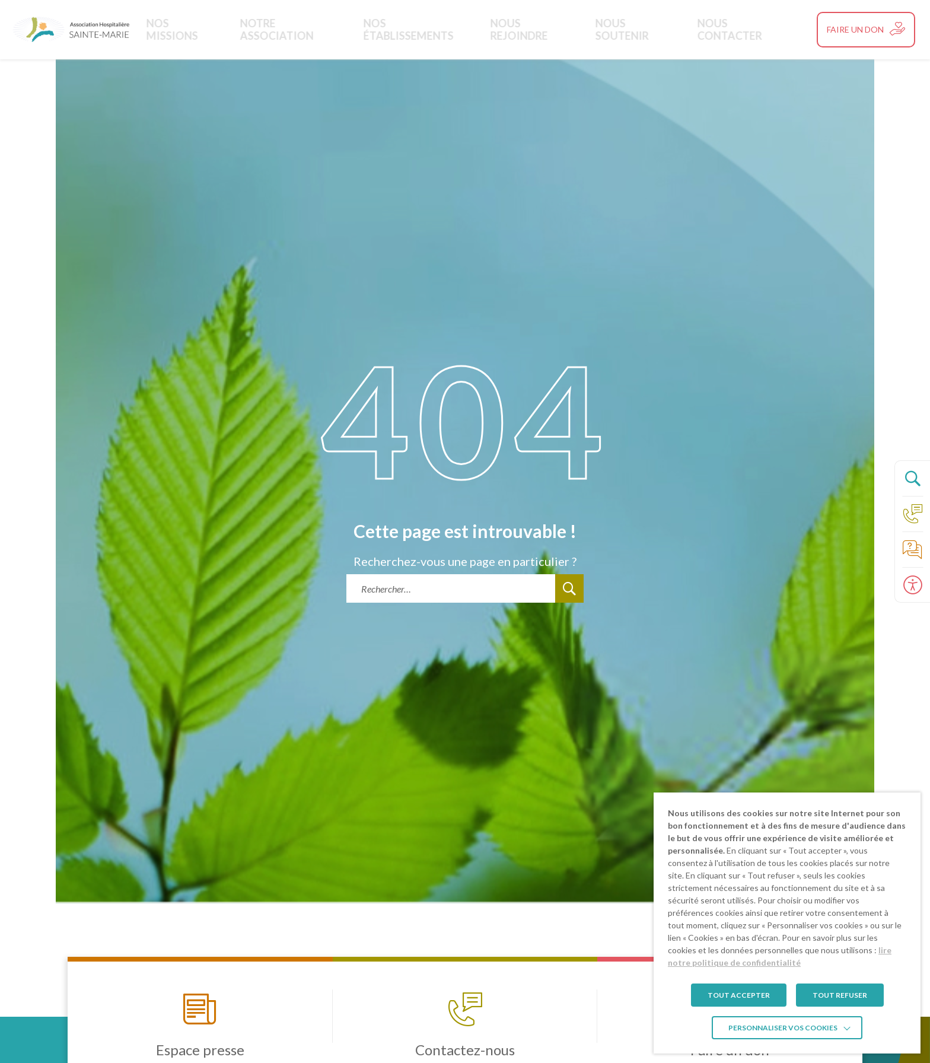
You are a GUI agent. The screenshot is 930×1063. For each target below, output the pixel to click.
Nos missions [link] (216, 29)
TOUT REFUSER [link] (840, 995)
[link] (71, 30)
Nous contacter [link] (723, 29)
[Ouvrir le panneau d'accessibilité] (912, 585)
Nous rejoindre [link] (532, 29)
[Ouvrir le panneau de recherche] (912, 478)
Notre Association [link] (314, 29)
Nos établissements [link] (428, 29)
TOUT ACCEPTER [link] (739, 995)
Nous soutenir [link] (626, 29)
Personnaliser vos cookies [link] (782, 1027)
